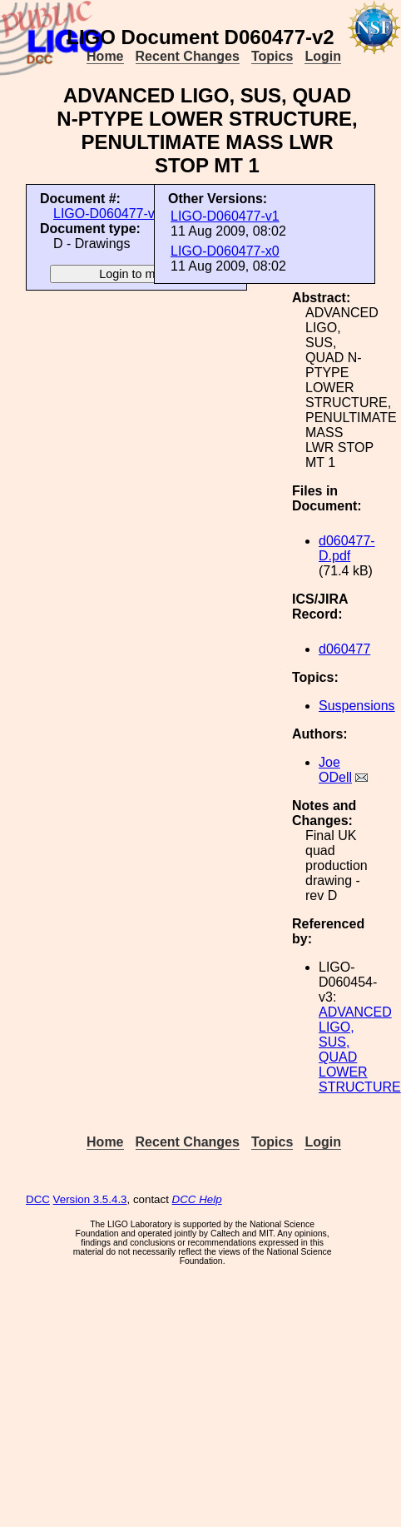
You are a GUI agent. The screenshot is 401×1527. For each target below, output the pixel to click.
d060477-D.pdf (347, 548)
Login (322, 56)
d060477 (344, 649)
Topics (272, 56)
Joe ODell (335, 769)
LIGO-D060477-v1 (225, 216)
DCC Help (197, 1199)
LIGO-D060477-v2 (107, 213)
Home (105, 56)
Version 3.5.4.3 (90, 1199)
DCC (38, 1199)
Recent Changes (188, 56)
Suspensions (357, 706)
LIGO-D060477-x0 (225, 251)
